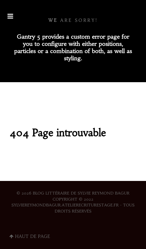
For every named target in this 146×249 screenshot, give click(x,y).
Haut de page (29, 236)
